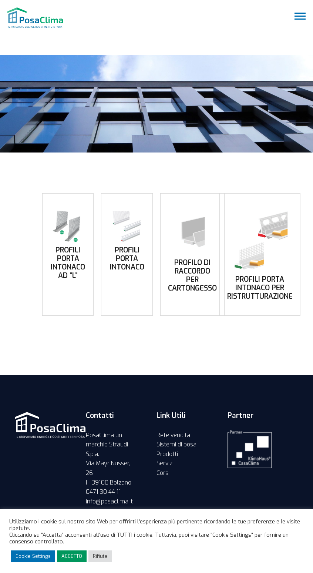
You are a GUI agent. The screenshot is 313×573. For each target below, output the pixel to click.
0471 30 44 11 (103, 492)
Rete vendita (173, 435)
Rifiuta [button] (100, 556)
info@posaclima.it (109, 501)
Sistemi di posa (176, 444)
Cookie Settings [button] (33, 556)
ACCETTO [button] (71, 556)
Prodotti (167, 454)
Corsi (162, 473)
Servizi (165, 463)
